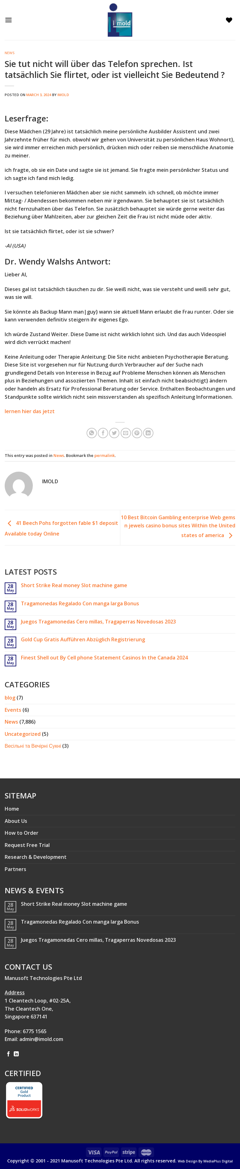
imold (63, 94)
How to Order (21, 832)
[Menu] (10, 20)
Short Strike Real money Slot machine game (74, 585)
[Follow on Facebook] (8, 1054)
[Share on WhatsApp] (92, 433)
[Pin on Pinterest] (137, 433)
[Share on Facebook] (103, 433)
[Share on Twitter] (114, 433)
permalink (104, 455)
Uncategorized (23, 734)
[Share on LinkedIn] (148, 433)
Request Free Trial (27, 845)
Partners (15, 869)
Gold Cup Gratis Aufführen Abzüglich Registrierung (83, 640)
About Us (16, 821)
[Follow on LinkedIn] (16, 1054)
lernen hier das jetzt (30, 411)
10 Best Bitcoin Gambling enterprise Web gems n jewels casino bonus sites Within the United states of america (178, 526)
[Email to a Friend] (126, 433)
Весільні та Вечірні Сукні (33, 745)
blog (10, 697)
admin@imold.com (41, 1039)
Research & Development (36, 857)
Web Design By (205, 1161)
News (10, 52)
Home (12, 808)
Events (13, 709)
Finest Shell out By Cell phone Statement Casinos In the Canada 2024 (104, 658)
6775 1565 (35, 1031)
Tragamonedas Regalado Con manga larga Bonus (80, 604)
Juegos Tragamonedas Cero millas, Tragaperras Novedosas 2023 (98, 622)
